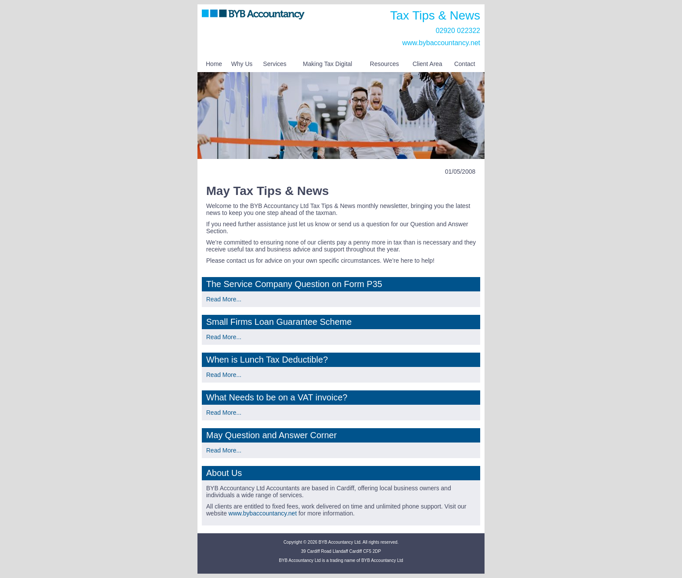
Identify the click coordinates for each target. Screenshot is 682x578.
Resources (384, 63)
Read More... (223, 299)
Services (275, 63)
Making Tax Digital (327, 63)
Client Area (427, 63)
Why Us (242, 63)
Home (214, 63)
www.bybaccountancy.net (441, 42)
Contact (464, 63)
